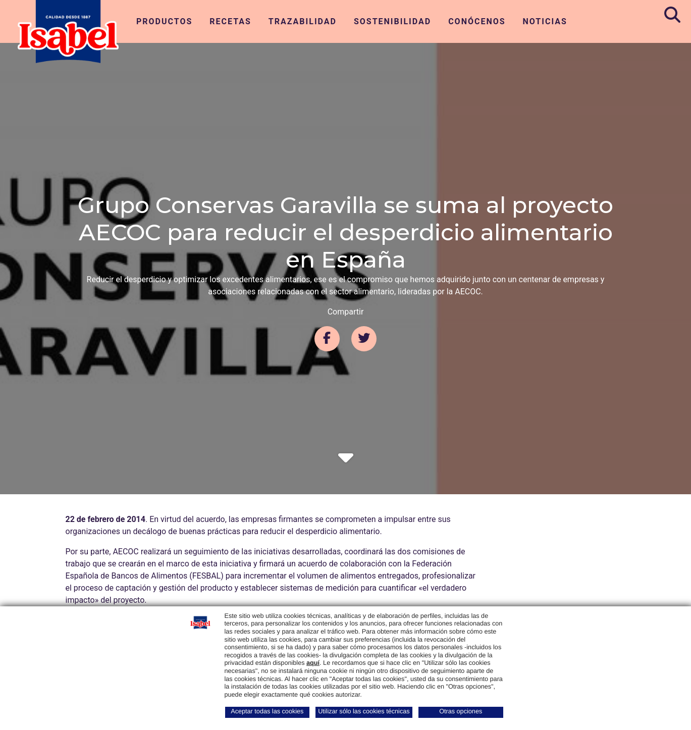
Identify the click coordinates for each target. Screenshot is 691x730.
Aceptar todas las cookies (267, 711)
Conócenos (476, 21)
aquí (313, 662)
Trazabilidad (303, 21)
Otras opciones (460, 711)
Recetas (230, 21)
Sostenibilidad (392, 21)
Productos (164, 21)
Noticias (545, 21)
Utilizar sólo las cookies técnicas (363, 711)
